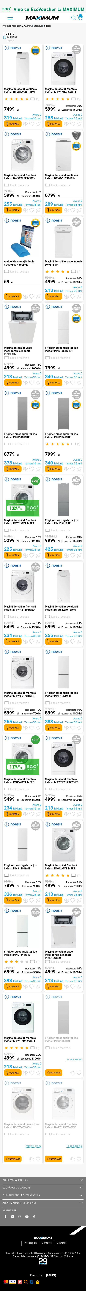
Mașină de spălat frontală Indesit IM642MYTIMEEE (61, 867)
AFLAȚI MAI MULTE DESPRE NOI (42, 1203)
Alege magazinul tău (42, 1180)
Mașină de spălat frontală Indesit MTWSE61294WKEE (61, 781)
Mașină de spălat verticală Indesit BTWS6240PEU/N (61, 608)
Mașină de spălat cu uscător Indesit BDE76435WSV (21, 1126)
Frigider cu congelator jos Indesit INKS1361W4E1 (61, 349)
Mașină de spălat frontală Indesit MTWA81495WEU (20, 608)
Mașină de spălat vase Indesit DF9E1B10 (63, 263)
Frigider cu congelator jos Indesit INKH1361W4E (61, 694)
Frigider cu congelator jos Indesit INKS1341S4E (61, 435)
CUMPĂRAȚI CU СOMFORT (42, 1187)
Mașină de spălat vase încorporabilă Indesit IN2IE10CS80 (59, 955)
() (21, 99)
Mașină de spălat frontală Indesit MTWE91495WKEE (61, 90)
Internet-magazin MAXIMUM (17, 26)
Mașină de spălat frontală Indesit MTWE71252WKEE (20, 1039)
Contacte (47, 1242)
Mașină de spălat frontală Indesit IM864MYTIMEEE (20, 781)
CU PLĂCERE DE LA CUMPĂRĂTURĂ (42, 1195)
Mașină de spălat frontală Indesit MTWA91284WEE (20, 694)
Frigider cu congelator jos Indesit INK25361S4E (61, 522)
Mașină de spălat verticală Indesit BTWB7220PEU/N (20, 90)
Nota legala (31, 1242)
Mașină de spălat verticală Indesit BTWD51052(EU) (61, 177)
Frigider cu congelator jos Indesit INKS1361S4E (61, 1039)
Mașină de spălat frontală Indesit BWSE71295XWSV (20, 177)
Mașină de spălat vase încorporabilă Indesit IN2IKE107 (18, 351)
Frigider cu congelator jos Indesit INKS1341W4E (20, 953)
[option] (43, 9)
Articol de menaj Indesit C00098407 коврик (19, 263)
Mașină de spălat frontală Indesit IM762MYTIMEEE (20, 522)
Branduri (38, 26)
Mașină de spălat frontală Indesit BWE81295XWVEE (61, 1126)
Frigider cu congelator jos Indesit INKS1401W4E (20, 867)
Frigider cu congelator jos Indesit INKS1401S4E (20, 435)
